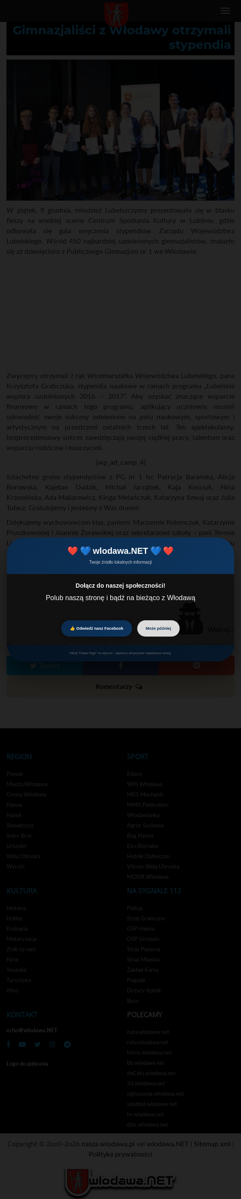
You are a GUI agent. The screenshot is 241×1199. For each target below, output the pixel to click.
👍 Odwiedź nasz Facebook (96, 628)
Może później (158, 628)
